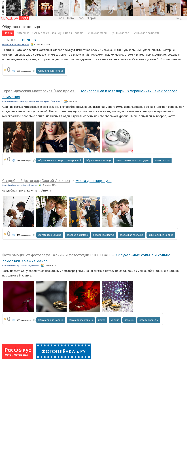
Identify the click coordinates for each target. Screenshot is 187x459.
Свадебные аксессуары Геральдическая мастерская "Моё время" (32, 101)
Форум (91, 18)
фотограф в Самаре (49, 234)
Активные (23, 33)
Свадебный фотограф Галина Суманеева (20, 265)
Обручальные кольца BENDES (15, 45)
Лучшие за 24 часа (44, 33)
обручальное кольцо (81, 320)
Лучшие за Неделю (70, 33)
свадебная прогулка (131, 234)
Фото (70, 18)
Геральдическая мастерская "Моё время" (39, 91)
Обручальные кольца (50, 70)
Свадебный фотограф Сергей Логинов (36, 180)
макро (102, 320)
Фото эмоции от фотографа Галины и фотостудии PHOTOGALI (56, 255)
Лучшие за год (119, 33)
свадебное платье (103, 234)
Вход (179, 18)
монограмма (162, 160)
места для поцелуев (94, 180)
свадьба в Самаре (77, 234)
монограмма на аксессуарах (132, 160)
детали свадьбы (148, 320)
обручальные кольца (161, 234)
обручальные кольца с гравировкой (59, 160)
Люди (60, 18)
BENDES (9, 40)
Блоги (80, 18)
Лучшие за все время (145, 33)
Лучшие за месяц (97, 33)
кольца (115, 320)
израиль (129, 320)
